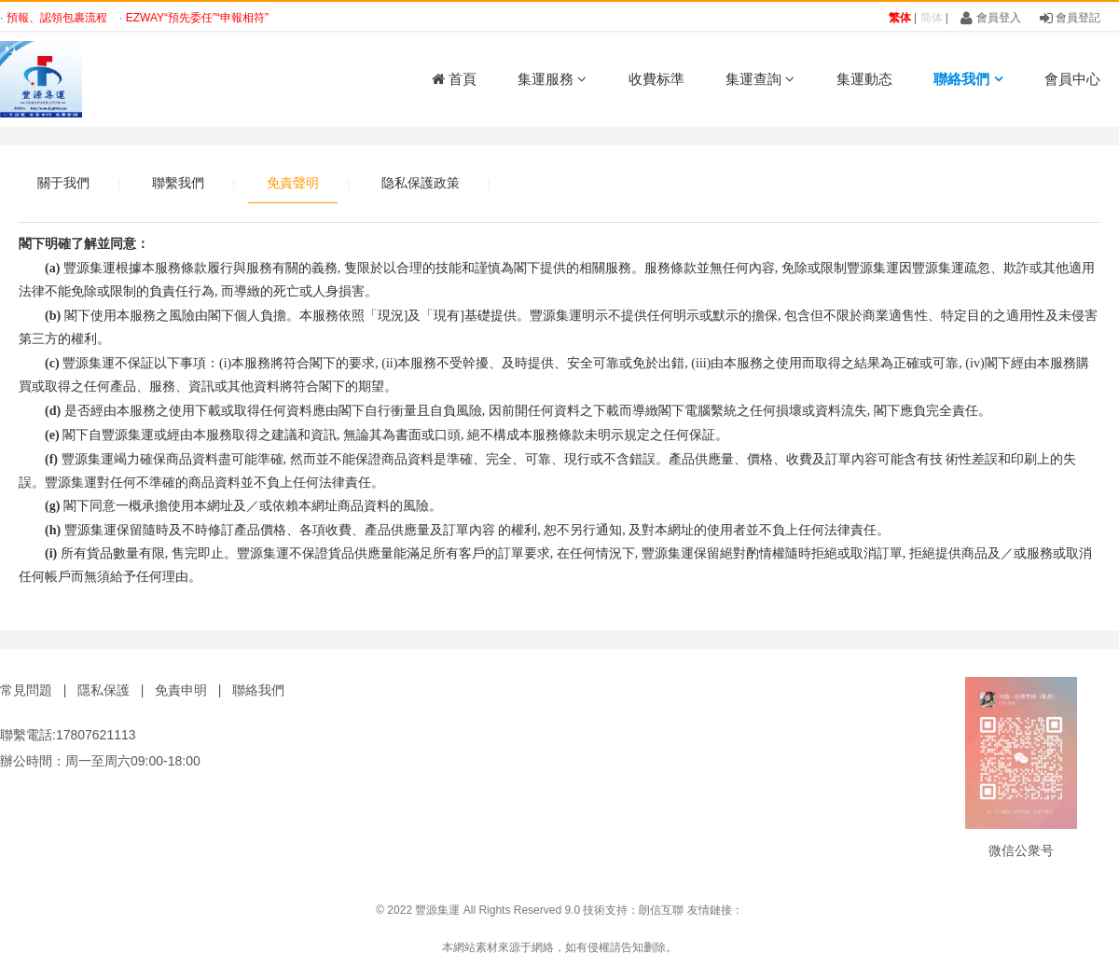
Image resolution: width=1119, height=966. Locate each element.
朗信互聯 (661, 910)
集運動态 (864, 79)
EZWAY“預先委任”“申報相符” (197, 17)
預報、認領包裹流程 (58, 17)
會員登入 (990, 17)
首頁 (454, 79)
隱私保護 (103, 690)
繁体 (900, 17)
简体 (931, 17)
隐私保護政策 (420, 182)
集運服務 (552, 79)
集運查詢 (759, 79)
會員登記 (1070, 17)
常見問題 (26, 690)
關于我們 (63, 182)
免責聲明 (293, 182)
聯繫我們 (178, 182)
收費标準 (656, 79)
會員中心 (1072, 79)
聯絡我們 (967, 79)
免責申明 (181, 690)
